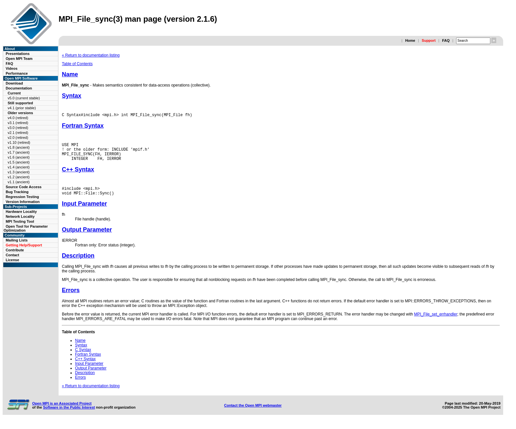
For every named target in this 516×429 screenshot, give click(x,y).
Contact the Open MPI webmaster (253, 412)
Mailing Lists (17, 240)
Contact (12, 255)
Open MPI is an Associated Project (62, 410)
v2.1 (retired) (18, 133)
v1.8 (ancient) (19, 147)
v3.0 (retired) (18, 128)
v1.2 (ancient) (19, 177)
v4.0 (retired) (18, 118)
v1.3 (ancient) (19, 172)
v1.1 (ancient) (19, 182)
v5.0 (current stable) (24, 98)
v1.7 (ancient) (19, 152)
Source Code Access (23, 187)
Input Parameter (84, 210)
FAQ (446, 40)
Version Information (22, 202)
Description (78, 262)
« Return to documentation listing (90, 55)
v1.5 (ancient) (19, 162)
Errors (71, 297)
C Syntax (83, 356)
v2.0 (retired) (18, 137)
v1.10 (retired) (19, 142)
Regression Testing (22, 197)
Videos (11, 68)
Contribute (15, 250)
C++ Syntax (78, 174)
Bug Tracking (17, 192)
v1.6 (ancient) (19, 157)
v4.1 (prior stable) (22, 108)
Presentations (18, 54)
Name (70, 74)
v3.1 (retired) (18, 123)
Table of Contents (77, 64)
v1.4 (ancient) (19, 167)
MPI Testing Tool (20, 221)
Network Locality (20, 216)
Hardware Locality (21, 212)
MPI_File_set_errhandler (435, 321)
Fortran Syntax (83, 126)
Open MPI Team (19, 59)
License (12, 260)
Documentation (19, 88)
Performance (17, 73)
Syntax (71, 95)
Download (14, 83)
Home (410, 40)
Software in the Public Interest (69, 414)
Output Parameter (87, 236)
